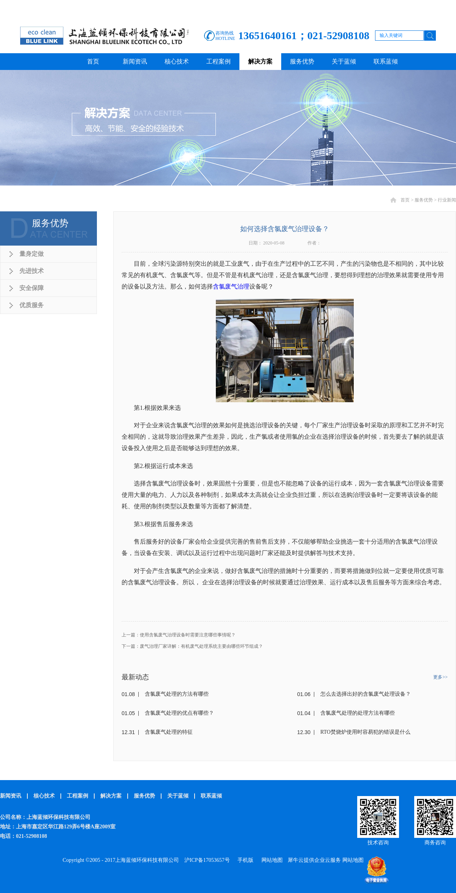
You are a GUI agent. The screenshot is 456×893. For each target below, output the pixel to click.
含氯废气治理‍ (231, 286)
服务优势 (424, 200)
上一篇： (179, 635)
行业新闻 (447, 200)
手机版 (244, 860)
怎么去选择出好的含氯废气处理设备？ (365, 694)
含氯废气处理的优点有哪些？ (179, 713)
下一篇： (192, 646)
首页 (93, 61)
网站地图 (271, 860)
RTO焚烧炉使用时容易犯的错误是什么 (365, 732)
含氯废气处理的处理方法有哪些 (357, 713)
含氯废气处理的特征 (169, 732)
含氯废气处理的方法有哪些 (177, 694)
